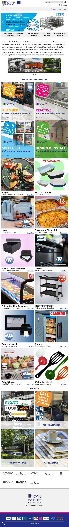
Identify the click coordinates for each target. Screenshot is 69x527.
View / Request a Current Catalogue (34, 504)
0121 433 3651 (34, 500)
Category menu (56, 9)
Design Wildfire (34, 523)
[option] (34, 22)
